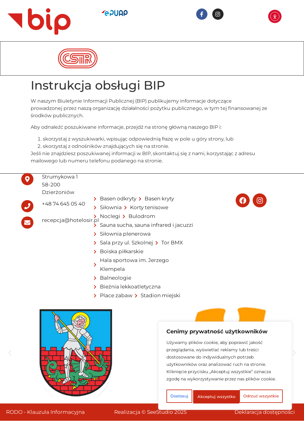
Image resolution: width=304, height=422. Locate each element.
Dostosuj (189, 383)
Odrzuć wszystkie (248, 383)
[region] (225, 360)
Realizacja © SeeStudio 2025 (150, 413)
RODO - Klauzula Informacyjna (45, 413)
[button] (10, 354)
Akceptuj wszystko (225, 397)
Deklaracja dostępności (264, 413)
